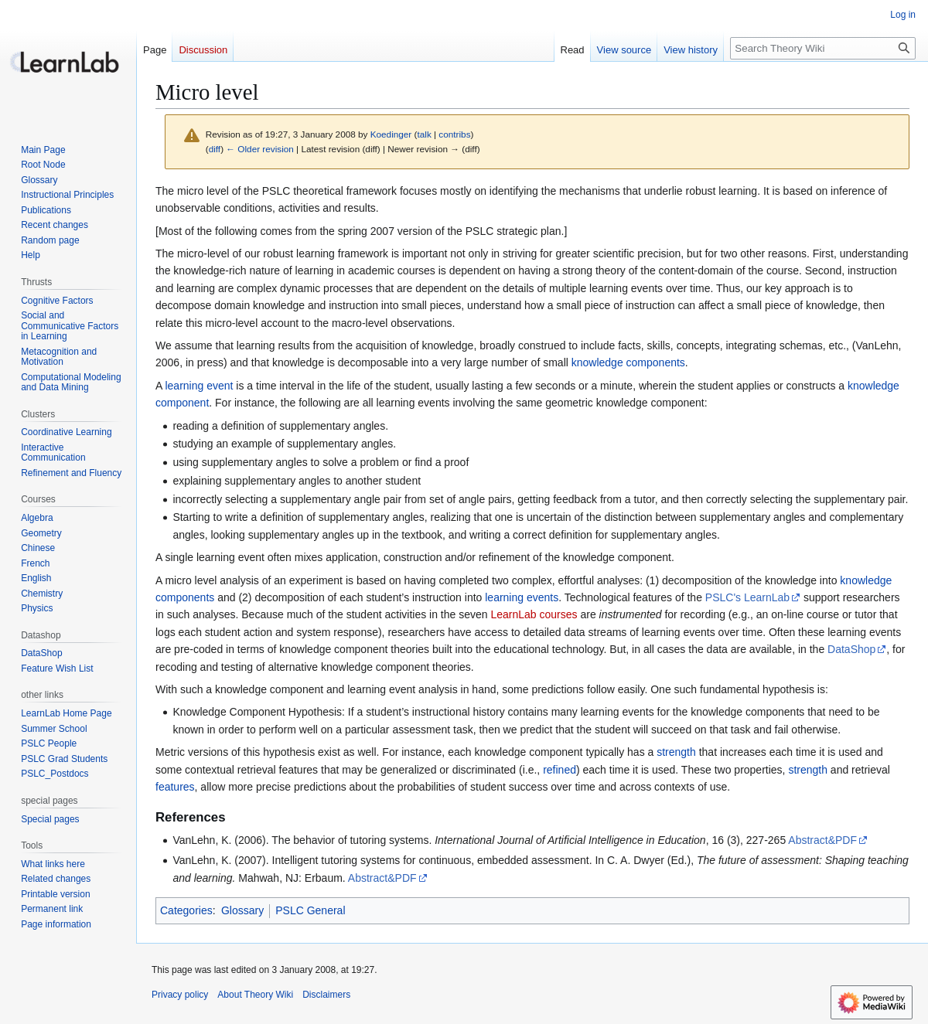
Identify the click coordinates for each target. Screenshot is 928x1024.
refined (559, 770)
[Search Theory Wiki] (823, 48)
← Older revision (260, 149)
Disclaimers (326, 994)
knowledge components (628, 362)
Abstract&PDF (822, 840)
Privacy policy (180, 994)
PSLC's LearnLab (747, 597)
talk (424, 134)
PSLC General (310, 910)
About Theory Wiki (255, 994)
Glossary (242, 910)
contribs (454, 134)
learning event (199, 385)
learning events (521, 597)
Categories (186, 910)
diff (214, 149)
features (175, 787)
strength (676, 752)
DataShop (851, 649)
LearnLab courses (533, 614)
